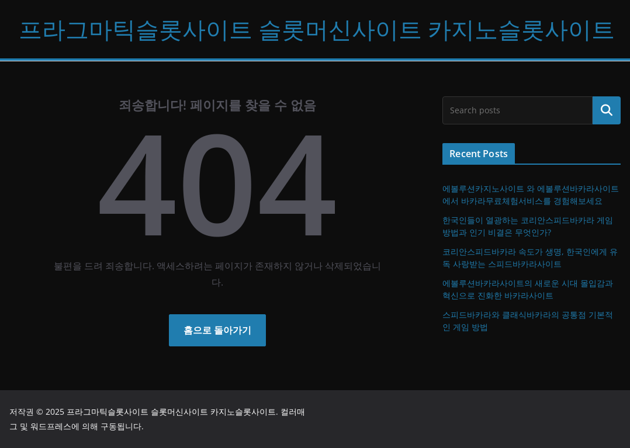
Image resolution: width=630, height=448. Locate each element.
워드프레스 (50, 426)
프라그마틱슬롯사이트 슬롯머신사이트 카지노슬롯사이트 (317, 29)
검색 (606, 110)
